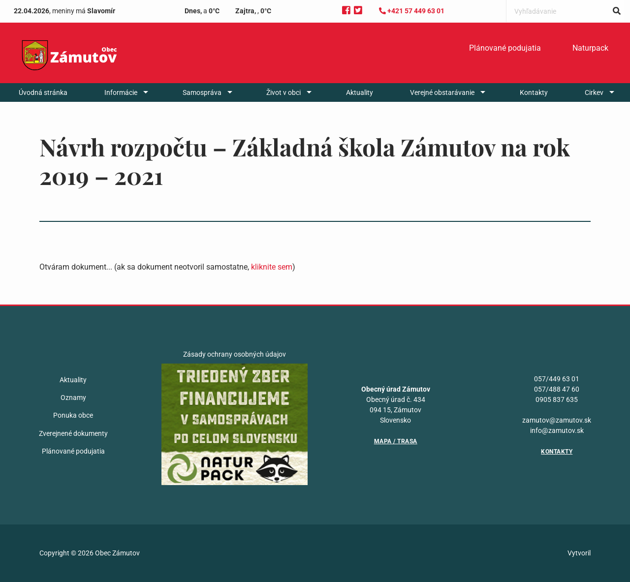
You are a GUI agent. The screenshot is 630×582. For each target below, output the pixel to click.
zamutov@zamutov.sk (556, 420)
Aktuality (359, 92)
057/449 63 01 (556, 379)
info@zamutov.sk (557, 430)
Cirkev (594, 92)
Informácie (120, 92)
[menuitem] (505, 48)
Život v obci (283, 92)
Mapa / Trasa (395, 441)
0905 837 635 (557, 399)
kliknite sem (271, 267)
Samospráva (202, 92)
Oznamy (73, 397)
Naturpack (590, 48)
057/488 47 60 (556, 389)
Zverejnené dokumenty (73, 433)
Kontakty (534, 92)
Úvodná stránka (43, 92)
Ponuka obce (73, 415)
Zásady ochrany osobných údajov (234, 354)
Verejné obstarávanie (442, 92)
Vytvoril (579, 553)
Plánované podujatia (505, 48)
